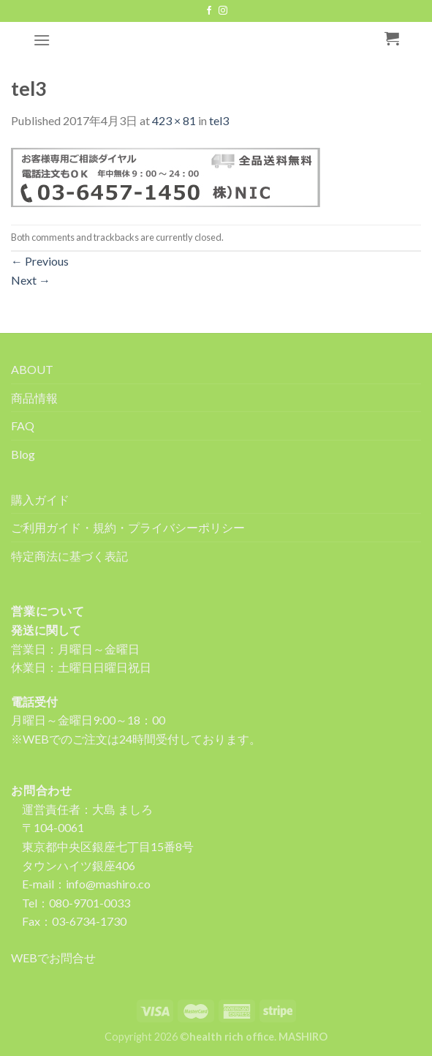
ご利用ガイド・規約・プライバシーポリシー (128, 527)
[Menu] (41, 40)
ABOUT (32, 369)
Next (30, 280)
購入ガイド (40, 499)
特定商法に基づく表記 (69, 556)
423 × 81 (174, 120)
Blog (23, 454)
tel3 (219, 120)
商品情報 (34, 398)
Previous (40, 261)
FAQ (22, 425)
